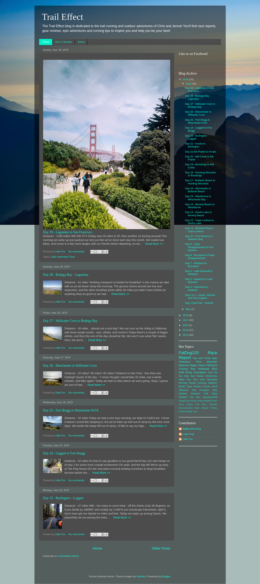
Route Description (195, 372)
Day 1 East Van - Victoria (199, 302)
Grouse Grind (210, 386)
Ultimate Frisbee (209, 408)
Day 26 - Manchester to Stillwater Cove (70, 365)
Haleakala (203, 368)
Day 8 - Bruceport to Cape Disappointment (199, 256)
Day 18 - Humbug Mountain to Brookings (200, 174)
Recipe (192, 383)
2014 (186, 330)
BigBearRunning (192, 428)
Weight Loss (191, 411)
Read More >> (152, 243)
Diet (188, 401)
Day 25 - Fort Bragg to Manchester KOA (71, 410)
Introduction (211, 376)
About (81, 41)
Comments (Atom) (68, 556)
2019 (186, 79)
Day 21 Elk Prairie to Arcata (200, 151)
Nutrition (183, 393)
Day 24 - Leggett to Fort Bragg (64, 453)
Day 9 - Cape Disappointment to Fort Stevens (199, 247)
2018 (186, 315)
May (188, 309)
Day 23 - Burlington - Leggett (63, 498)
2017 (186, 320)
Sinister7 (183, 397)
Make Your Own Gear (192, 379)
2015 (186, 325)
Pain (198, 404)
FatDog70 (211, 365)
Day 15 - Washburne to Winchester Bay (198, 198)
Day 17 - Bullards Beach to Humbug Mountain (200, 182)
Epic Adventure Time (63, 256)
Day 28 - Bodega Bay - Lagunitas (65, 275)
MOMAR (208, 401)
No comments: (76, 251)
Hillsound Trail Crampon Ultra (198, 390)
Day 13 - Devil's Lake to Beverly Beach (198, 214)
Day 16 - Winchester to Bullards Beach (198, 190)
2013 (186, 335)
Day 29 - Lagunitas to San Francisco (67, 232)
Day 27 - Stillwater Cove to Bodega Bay (70, 321)
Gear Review (194, 386)
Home (46, 41)
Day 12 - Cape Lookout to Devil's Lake (199, 222)
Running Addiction (207, 383)
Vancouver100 (210, 397)
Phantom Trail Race (204, 393)
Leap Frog (188, 434)
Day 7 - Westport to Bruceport (196, 265)
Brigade (182, 401)
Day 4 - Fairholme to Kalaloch (196, 288)
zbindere (141, 576)
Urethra (182, 411)
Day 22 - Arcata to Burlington (195, 145)
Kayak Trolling (196, 401)
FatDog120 (189, 352)
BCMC (182, 386)
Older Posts (161, 548)
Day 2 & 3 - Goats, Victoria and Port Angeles (200, 296)
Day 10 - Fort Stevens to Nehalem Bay (198, 238)
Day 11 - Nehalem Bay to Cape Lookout (199, 230)
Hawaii (200, 376)
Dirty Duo (189, 376)
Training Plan (187, 368)
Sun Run (195, 397)
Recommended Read (189, 408)
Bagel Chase (197, 365)
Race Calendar (63, 41)
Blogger (166, 576)
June (189, 83)
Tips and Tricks (202, 358)
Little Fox (188, 439)
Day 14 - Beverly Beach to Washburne (199, 206)
